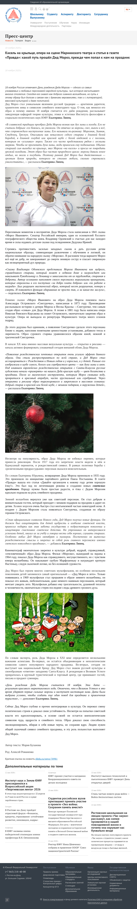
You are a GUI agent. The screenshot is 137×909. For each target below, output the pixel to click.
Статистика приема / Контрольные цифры (52, 882)
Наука (74, 23)
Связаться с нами (63, 40)
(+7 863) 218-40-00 (15, 871)
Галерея (19, 40)
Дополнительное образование (72, 890)
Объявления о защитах (120, 880)
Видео (28, 40)
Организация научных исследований (97, 873)
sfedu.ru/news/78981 (46, 758)
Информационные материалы (118, 889)
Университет (36, 23)
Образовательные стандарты (73, 878)
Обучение (64, 23)
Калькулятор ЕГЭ (51, 887)
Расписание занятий (74, 883)
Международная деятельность (44, 26)
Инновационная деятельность (95, 889)
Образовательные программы (73, 873)
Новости (9, 40)
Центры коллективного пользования (98, 878)
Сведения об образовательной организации (49, 2)
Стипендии (70, 886)
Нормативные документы (116, 884)
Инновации (84, 23)
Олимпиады (48, 878)
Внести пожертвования (53, 899)
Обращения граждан (43, 40)
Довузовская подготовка (54, 875)
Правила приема (50, 872)
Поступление (50, 23)
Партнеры (66, 26)
